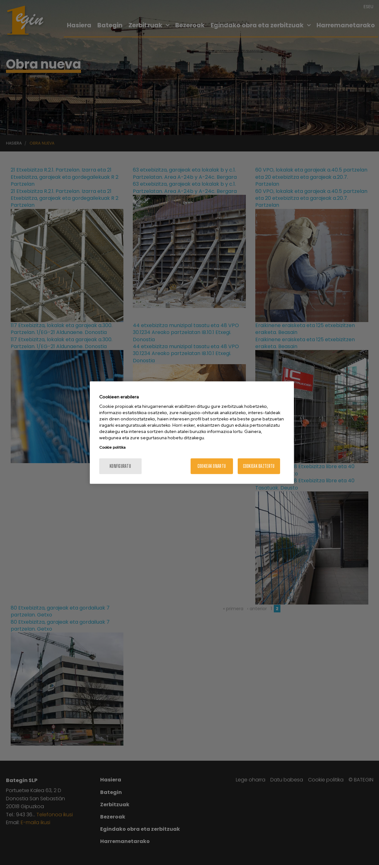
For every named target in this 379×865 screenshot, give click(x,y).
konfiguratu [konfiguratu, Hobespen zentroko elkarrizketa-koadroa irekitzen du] (120, 466)
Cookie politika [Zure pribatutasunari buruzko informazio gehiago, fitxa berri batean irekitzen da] (112, 447)
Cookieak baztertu (259, 466)
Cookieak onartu (212, 466)
